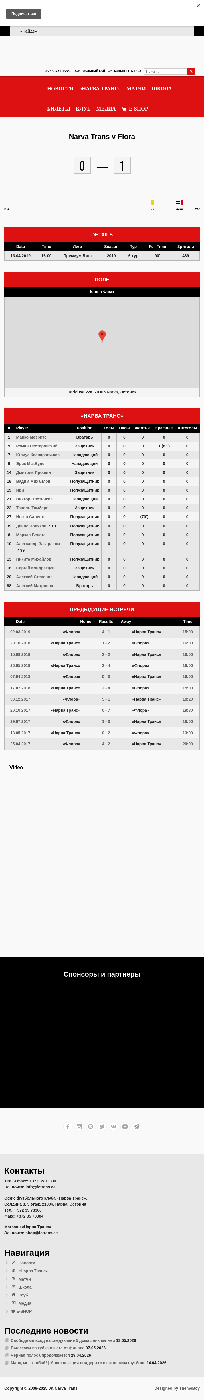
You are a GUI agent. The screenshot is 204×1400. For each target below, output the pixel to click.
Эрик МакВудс (30, 463)
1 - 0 (106, 721)
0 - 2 (106, 733)
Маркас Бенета (31, 535)
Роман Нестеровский (37, 446)
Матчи (136, 89)
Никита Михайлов (33, 559)
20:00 (188, 744)
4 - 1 (106, 632)
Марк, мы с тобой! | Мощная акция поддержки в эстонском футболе (78, 1362)
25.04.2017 (20, 744)
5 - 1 (106, 699)
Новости (60, 89)
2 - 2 (106, 654)
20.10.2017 (20, 710)
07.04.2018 (20, 676)
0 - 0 (106, 676)
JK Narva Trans (57, 70)
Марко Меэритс (31, 437)
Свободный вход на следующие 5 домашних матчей (63, 1340)
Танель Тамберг (32, 508)
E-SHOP (135, 109)
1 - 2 (106, 643)
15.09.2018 (20, 654)
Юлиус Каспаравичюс (38, 455)
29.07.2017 (20, 721)
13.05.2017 (20, 733)
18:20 (188, 699)
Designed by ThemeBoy (177, 1388)
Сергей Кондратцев (35, 568)
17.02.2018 (20, 688)
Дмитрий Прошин (33, 472)
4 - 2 (106, 744)
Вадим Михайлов (33, 481)
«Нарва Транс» (100, 89)
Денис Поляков (31, 526)
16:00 (188, 643)
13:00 (188, 733)
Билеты (58, 109)
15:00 (188, 632)
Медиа (106, 109)
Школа (162, 89)
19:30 (188, 710)
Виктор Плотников (34, 499)
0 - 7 (106, 710)
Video (16, 767)
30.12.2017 (20, 699)
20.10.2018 (20, 643)
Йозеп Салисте (31, 516)
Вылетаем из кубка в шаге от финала (48, 1348)
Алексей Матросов (34, 585)
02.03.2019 (20, 632)
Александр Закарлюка (38, 543)
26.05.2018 (20, 665)
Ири (20, 490)
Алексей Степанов (34, 577)
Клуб (83, 109)
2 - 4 (106, 665)
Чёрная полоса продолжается (40, 1355)
